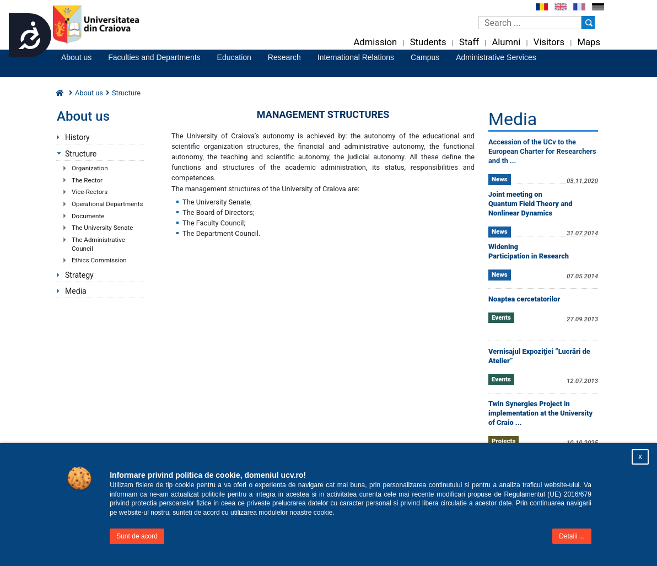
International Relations (355, 57)
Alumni (506, 42)
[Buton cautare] (588, 22)
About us (76, 57)
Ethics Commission (99, 260)
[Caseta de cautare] (529, 22)
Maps (589, 42)
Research (284, 57)
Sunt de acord (137, 536)
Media (76, 291)
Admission (375, 42)
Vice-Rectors (89, 192)
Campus (425, 57)
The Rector (87, 180)
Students (428, 42)
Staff (469, 42)
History (77, 137)
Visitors (549, 42)
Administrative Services (496, 57)
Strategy (79, 275)
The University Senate (102, 227)
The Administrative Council (98, 244)
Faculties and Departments (154, 57)
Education (234, 57)
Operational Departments (107, 204)
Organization (90, 168)
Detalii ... (572, 536)
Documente (88, 216)
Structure (80, 153)
